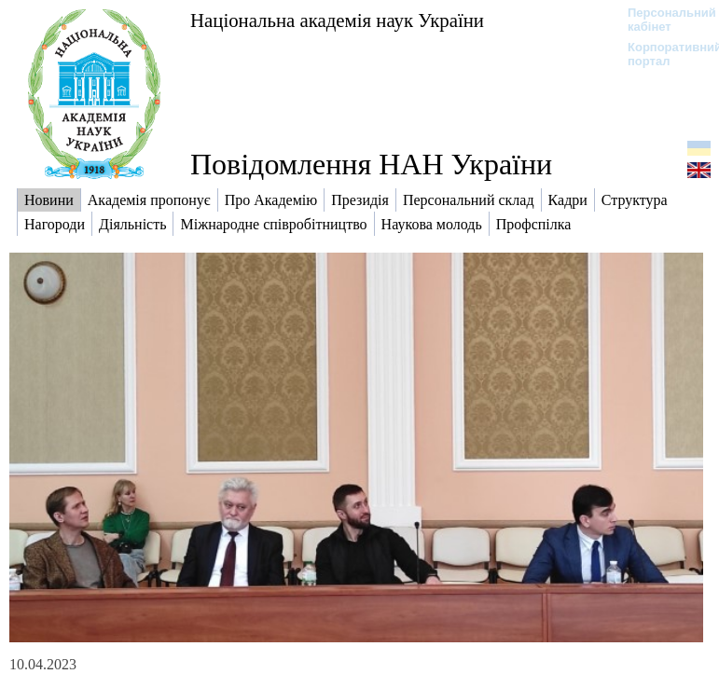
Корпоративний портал (663, 54)
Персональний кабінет (663, 20)
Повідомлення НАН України (371, 164)
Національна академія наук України (337, 20)
